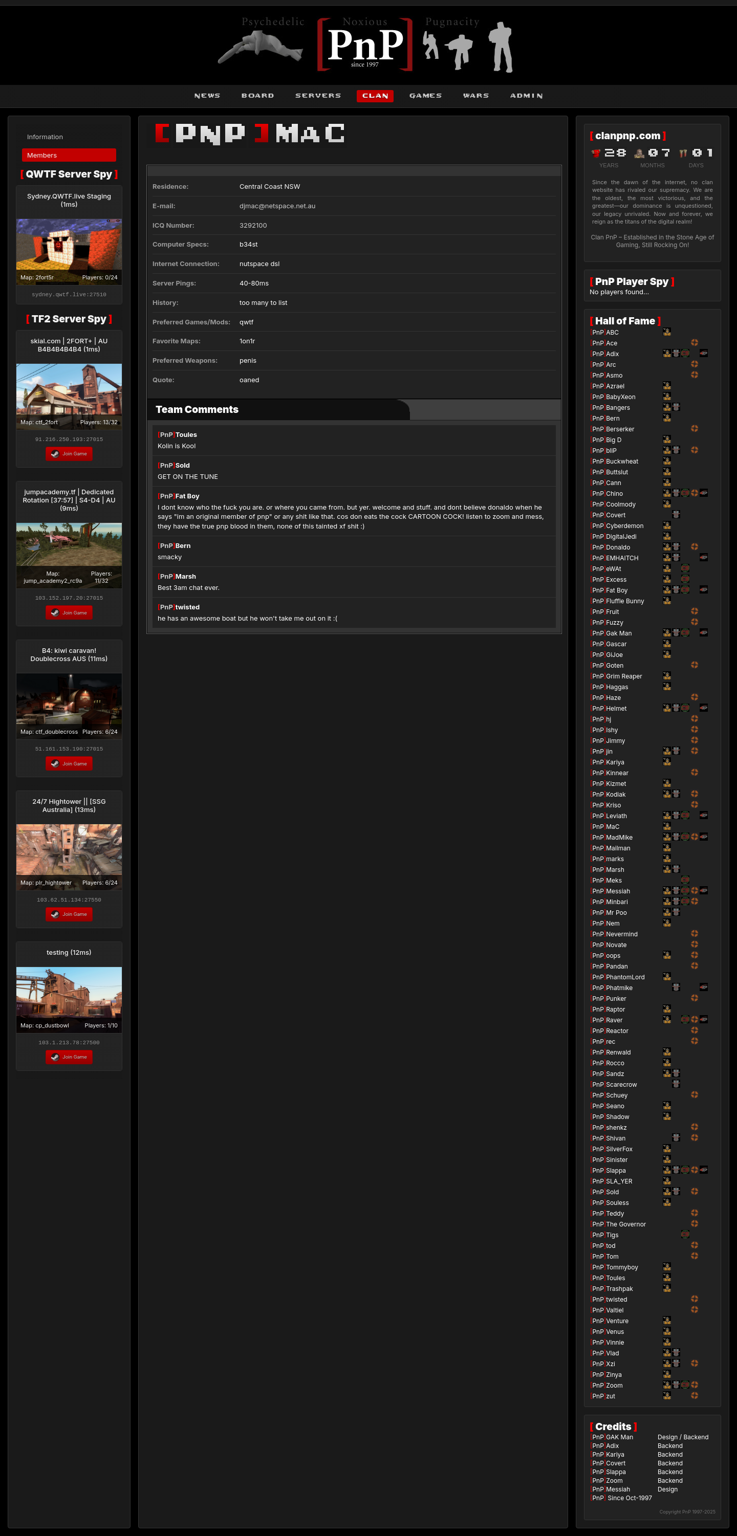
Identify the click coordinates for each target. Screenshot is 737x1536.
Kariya (615, 762)
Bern (183, 545)
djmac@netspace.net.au (277, 206)
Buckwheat (622, 461)
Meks (614, 880)
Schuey (616, 1095)
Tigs (612, 1235)
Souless (617, 1202)
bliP (611, 450)
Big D (613, 440)
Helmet (616, 708)
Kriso (613, 805)
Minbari (617, 902)
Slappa (616, 1170)
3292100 (253, 225)
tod (610, 1245)
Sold (183, 465)
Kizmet (616, 783)
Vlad (612, 1353)
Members (42, 155)
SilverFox (619, 1149)
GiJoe (614, 655)
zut (610, 1396)
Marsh (186, 576)
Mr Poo (616, 912)
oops (613, 955)
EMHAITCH (622, 558)
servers (318, 96)
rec (610, 1041)
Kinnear (617, 773)
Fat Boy (188, 496)
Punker (616, 998)
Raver (614, 1020)
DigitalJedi (621, 536)
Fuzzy (614, 622)
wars (476, 96)
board (257, 96)
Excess (616, 579)
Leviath (616, 816)
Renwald (618, 1052)
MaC (612, 826)
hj (608, 719)
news (207, 96)
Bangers (618, 407)
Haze (613, 697)
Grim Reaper (624, 676)
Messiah (618, 891)
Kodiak (615, 794)
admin (526, 96)
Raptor (615, 1009)
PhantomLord (625, 977)
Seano (615, 1106)
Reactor (617, 1031)
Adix (612, 354)
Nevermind (622, 934)
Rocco (615, 1063)
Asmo (614, 375)
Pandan (617, 966)
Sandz (615, 1074)
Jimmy (615, 740)
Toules (186, 434)
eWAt (613, 569)
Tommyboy (622, 1267)
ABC (612, 332)
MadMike (619, 837)
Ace (611, 343)
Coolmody (621, 504)
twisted (188, 607)
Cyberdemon (624, 526)
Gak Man (619, 633)
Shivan (615, 1138)
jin (609, 751)
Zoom (614, 1385)
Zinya (614, 1374)
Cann (613, 483)
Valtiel (614, 1310)
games (425, 96)
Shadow (618, 1117)
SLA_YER (619, 1181)
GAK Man (619, 1437)
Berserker (620, 429)
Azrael (615, 386)
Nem (613, 923)
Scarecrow (621, 1084)
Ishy (612, 730)
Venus (615, 1331)
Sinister (616, 1160)
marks (615, 859)
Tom (612, 1256)
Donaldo (618, 547)
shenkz (616, 1127)
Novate (616, 945)
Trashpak (619, 1288)
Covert (615, 515)
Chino (614, 493)
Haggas (617, 687)
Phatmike (619, 988)
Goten (614, 665)
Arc (611, 364)
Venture (617, 1321)
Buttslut (617, 472)
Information (45, 137)
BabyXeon (621, 397)
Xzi (610, 1364)
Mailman (618, 848)
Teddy (615, 1213)
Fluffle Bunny (625, 601)
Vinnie (615, 1342)
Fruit (612, 612)
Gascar (616, 644)
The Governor (626, 1224)
